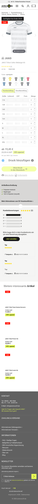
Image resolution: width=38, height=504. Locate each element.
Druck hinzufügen (19, 160)
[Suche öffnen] (22, 6)
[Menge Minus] (35, 101)
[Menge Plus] (35, 99)
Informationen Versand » (10, 430)
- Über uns (5, 453)
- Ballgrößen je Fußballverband (12, 443)
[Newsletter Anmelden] (33, 476)
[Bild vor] (35, 35)
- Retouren (5, 448)
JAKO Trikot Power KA (11, 339)
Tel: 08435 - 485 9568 (9, 401)
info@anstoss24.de (13, 406)
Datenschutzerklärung (17, 480)
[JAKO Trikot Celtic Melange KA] (19, 37)
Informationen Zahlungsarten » (12, 427)
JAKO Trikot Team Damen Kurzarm (15, 307)
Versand (15, 155)
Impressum (12, 495)
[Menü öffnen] (17, 6)
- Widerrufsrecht (7, 450)
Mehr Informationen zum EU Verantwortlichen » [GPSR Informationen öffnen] (17, 201)
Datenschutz (25, 495)
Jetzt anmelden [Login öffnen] (11, 239)
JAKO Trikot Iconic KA (11, 370)
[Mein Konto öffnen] (28, 6)
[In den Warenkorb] (19, 168)
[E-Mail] (16, 476)
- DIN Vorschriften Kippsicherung (13, 445)
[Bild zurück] (2, 35)
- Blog (3, 455)
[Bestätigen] (19, 481)
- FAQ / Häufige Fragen (9, 440)
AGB (18, 495)
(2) (11, 67)
